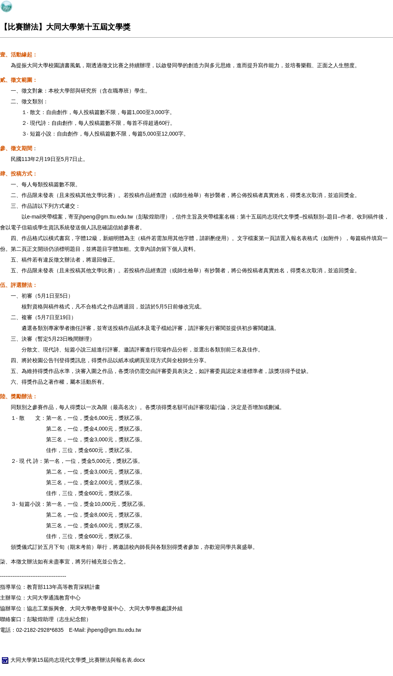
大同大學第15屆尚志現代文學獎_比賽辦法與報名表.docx (72, 660)
